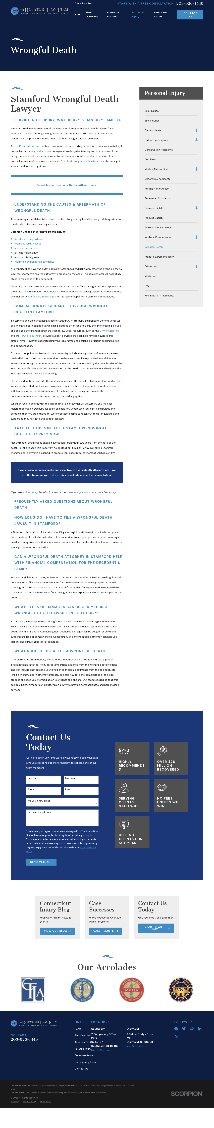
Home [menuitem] (78, 14)
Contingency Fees (85, 1087)
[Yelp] (176, 1061)
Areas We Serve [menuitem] (160, 14)
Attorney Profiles (84, 1067)
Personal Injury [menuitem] (138, 14)
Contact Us (190, 14)
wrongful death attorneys (87, 161)
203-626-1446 (189, 3)
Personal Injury (83, 1074)
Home (78, 1054)
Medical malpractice (26, 248)
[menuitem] (171, 110)
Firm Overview (83, 1060)
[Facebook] (176, 1054)
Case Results (83, 3)
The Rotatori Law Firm (26, 146)
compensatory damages (41, 296)
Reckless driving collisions (29, 239)
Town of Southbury (31, 336)
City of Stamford (109, 330)
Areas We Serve (84, 1080)
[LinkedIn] (199, 1054)
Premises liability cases (28, 243)
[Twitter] (184, 1054)
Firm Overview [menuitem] (92, 14)
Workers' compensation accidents (34, 261)
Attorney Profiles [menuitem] (113, 14)
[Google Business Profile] (192, 1054)
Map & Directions (101, 1075)
